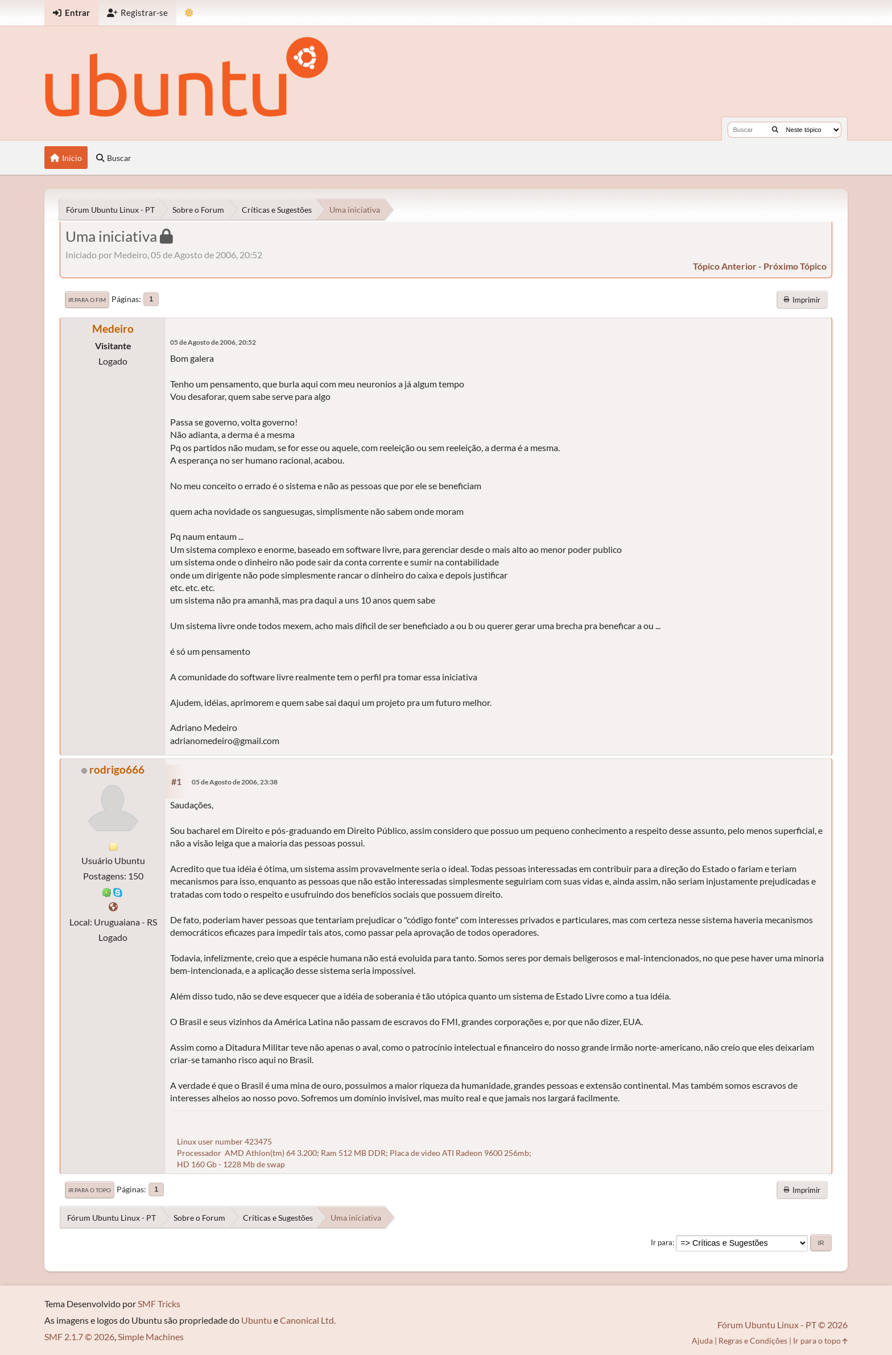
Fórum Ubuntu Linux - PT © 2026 (782, 1324)
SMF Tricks (159, 1303)
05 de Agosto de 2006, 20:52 (213, 342)
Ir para (661, 1242)
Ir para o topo (89, 1190)
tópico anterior (725, 266)
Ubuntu (256, 1320)
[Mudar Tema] (189, 13)
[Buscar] (775, 130)
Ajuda (702, 1340)
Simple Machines (151, 1336)
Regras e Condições (752, 1340)
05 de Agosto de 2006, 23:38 (235, 782)
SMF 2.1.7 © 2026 (79, 1336)
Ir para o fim (87, 299)
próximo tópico (795, 266)
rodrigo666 (116, 769)
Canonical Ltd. (308, 1320)
